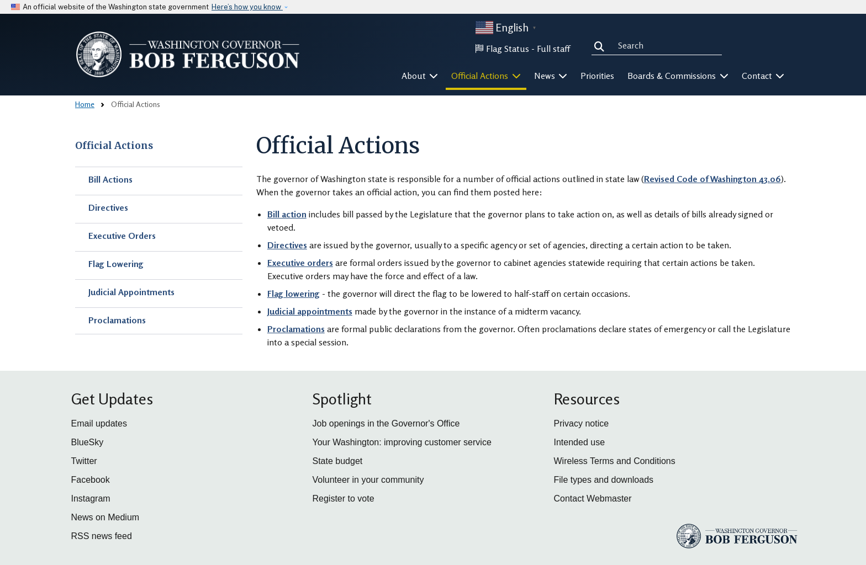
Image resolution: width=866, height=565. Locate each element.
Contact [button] (763, 75)
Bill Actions (110, 179)
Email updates (99, 423)
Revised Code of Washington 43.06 (712, 178)
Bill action (287, 214)
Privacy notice (581, 423)
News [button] (551, 75)
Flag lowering (293, 293)
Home (84, 104)
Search (601, 45)
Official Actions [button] (486, 75)
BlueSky (87, 442)
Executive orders (300, 262)
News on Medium (105, 517)
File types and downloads (604, 479)
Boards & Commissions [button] (677, 75)
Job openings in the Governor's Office (386, 423)
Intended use (579, 442)
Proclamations (117, 320)
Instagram (90, 498)
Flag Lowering (116, 263)
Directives (108, 207)
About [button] (420, 75)
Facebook (90, 479)
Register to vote (343, 498)
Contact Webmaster (593, 498)
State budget (338, 461)
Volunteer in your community (368, 479)
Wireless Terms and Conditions (614, 461)
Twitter (84, 461)
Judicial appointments (309, 311)
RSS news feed (101, 536)
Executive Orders (122, 235)
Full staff (553, 48)
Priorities (597, 75)
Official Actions (114, 146)
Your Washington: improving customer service (402, 442)
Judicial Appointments (131, 291)
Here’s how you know (247, 7)
